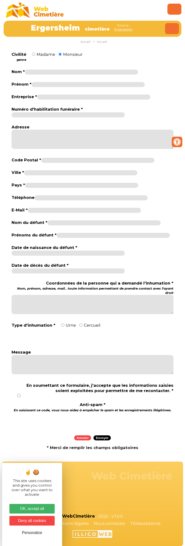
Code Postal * (26, 160)
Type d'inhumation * (33, 325)
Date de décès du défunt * (40, 265)
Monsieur (73, 54)
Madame (46, 54)
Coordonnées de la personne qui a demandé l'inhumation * (92, 288)
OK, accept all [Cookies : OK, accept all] (32, 509)
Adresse (20, 127)
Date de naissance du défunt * (44, 247)
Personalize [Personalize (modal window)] (32, 533)
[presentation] (92, 422)
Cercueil (92, 325)
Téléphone (23, 197)
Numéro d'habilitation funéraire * (47, 109)
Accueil (85, 42)
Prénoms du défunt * (34, 235)
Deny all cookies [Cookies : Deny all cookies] (32, 521)
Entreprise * (24, 96)
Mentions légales (71, 523)
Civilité (19, 57)
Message (21, 352)
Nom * (18, 71)
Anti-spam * (93, 407)
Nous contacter (110, 523)
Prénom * (22, 84)
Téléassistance (145, 523)
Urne (71, 325)
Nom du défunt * (29, 222)
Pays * (18, 185)
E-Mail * (20, 210)
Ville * (18, 172)
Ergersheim (123, 29)
